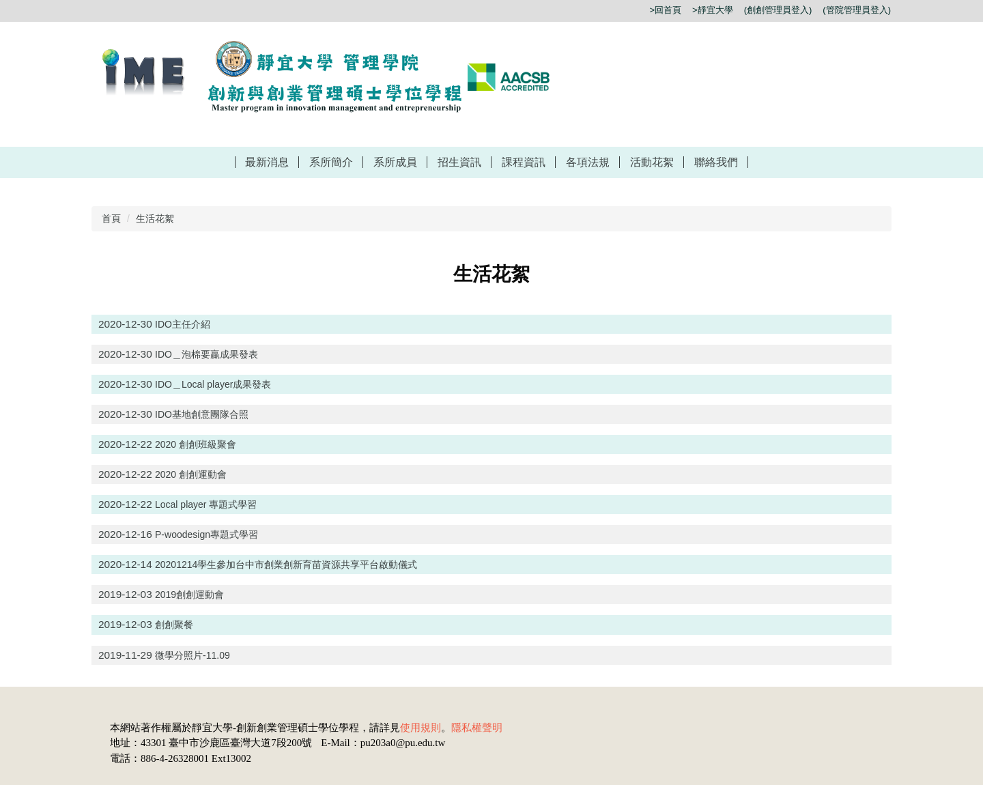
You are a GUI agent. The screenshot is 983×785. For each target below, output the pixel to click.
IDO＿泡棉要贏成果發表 (206, 354)
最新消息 (267, 162)
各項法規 (588, 162)
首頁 (111, 218)
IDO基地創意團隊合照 (201, 414)
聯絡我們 (716, 162)
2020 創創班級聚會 (195, 444)
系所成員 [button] (395, 162)
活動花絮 (652, 162)
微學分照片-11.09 (192, 655)
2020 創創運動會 (191, 474)
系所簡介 (331, 162)
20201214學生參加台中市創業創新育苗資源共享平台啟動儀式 (286, 564)
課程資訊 (523, 162)
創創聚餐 (174, 624)
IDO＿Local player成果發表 (213, 384)
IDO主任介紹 (182, 324)
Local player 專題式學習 (206, 504)
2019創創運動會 (189, 594)
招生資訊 (459, 162)
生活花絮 (155, 218)
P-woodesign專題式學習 (206, 534)
